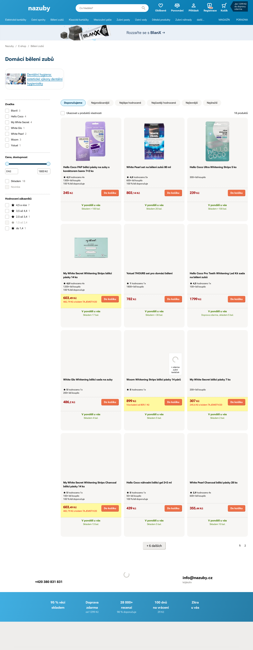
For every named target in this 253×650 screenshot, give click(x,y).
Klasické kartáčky (79, 19)
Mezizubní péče (102, 19)
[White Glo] (7, 128)
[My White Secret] (7, 122)
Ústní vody (141, 19)
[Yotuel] (7, 145)
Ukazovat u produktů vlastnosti (81, 113)
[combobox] (112, 8)
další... (200, 19)
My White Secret (18, 122)
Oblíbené (160, 7)
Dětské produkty (161, 19)
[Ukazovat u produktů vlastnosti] (63, 113)
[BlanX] (7, 111)
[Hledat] (143, 8)
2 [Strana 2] (245, 545)
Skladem (15, 181)
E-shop (22, 46)
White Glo (15, 128)
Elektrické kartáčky (15, 19)
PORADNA (242, 19)
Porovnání (177, 7)
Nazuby (9, 46)
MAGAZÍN (224, 19)
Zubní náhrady (183, 19)
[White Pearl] (7, 134)
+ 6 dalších (154, 546)
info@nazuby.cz (198, 577)
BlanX (12, 111)
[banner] (39, 8)
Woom (13, 140)
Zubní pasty (123, 19)
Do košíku (110, 192)
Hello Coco (15, 116)
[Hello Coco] (7, 116)
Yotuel (13, 145)
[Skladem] (7, 181)
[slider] (7, 164)
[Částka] (11, 171)
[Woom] (7, 140)
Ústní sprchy (38, 19)
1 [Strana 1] (240, 545)
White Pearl (15, 134)
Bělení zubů (57, 19)
